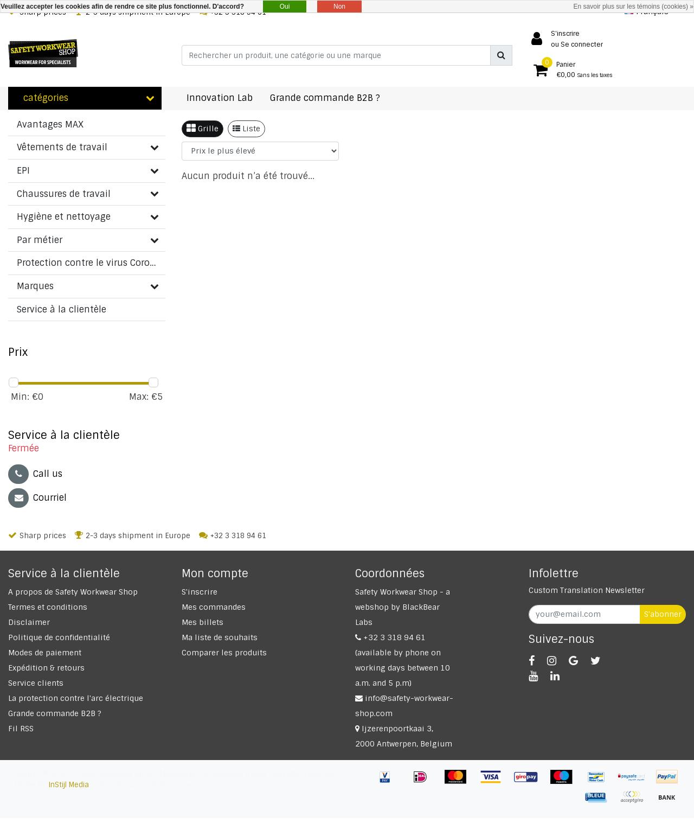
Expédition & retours (46, 668)
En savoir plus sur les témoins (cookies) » (633, 6)
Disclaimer (29, 622)
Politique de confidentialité (59, 637)
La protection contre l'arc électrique (75, 698)
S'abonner (663, 614)
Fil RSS (21, 728)
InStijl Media (69, 784)
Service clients (35, 683)
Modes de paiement (44, 653)
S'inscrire (199, 592)
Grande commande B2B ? (54, 713)
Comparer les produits (224, 653)
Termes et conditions (47, 607)
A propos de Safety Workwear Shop (73, 592)
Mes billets (202, 622)
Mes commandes (214, 607)
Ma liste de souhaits (220, 637)
